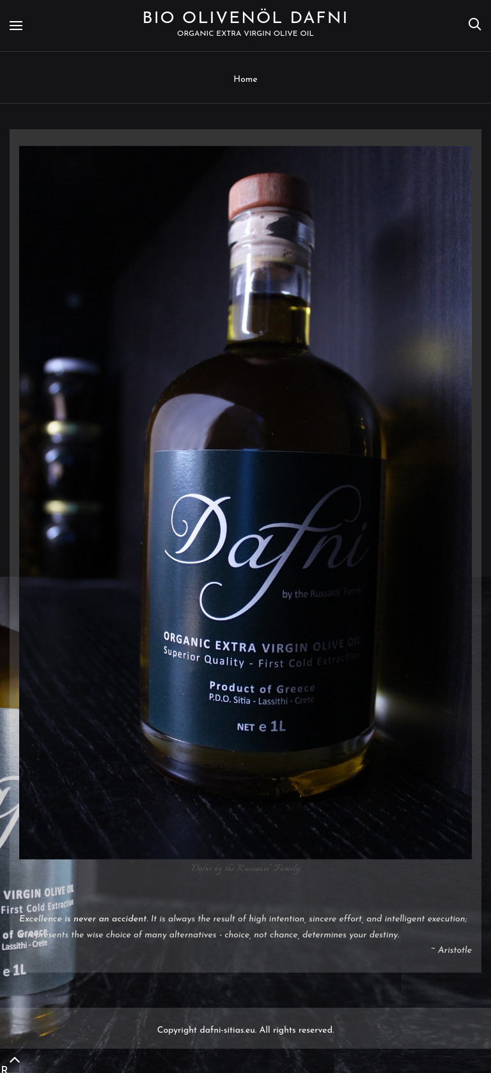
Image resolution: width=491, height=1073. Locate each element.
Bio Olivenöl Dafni (246, 18)
